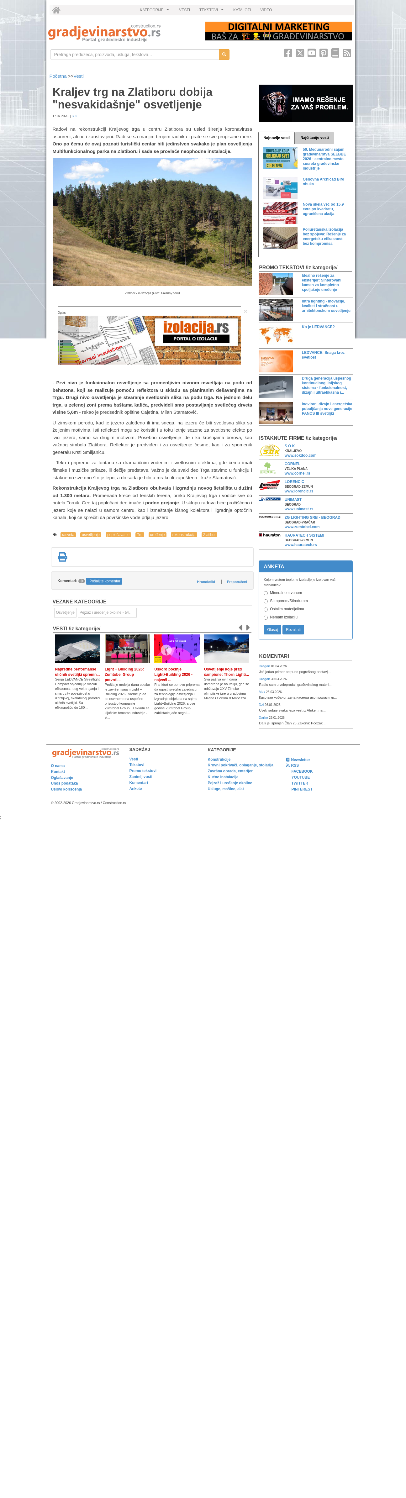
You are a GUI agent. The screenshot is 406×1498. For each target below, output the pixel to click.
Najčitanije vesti (314, 137)
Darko (264, 717)
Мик (262, 692)
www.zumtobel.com (302, 527)
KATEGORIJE (155, 11)
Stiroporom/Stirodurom (289, 601)
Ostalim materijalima (287, 609)
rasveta (68, 535)
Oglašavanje (62, 777)
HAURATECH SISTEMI (304, 535)
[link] (122, 33)
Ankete (135, 788)
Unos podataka (64, 783)
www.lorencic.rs (299, 491)
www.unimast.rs (299, 509)
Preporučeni (237, 582)
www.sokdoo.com (301, 455)
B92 (74, 116)
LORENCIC (294, 482)
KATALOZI (242, 10)
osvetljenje (91, 535)
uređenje (157, 535)
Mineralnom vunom (286, 593)
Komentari (274, 656)
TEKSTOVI (212, 11)
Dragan (265, 666)
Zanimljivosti (140, 777)
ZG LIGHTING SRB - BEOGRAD (312, 517)
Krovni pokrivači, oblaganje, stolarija (240, 765)
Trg (140, 535)
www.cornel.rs (297, 473)
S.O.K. (290, 446)
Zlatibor (209, 535)
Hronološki (206, 582)
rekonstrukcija (184, 535)
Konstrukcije (219, 759)
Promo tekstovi (143, 771)
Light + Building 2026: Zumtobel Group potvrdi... (124, 674)
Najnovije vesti (276, 138)
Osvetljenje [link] (65, 612)
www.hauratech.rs (301, 545)
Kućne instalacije (223, 777)
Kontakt (58, 772)
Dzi (262, 705)
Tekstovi (137, 765)
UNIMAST (293, 499)
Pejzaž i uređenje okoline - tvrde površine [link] (108, 612)
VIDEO (266, 10)
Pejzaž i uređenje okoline (230, 783)
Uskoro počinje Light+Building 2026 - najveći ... (173, 674)
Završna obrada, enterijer (230, 771)
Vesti (78, 76)
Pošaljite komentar (104, 581)
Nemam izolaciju (284, 617)
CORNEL (293, 464)
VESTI (184, 10)
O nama (58, 766)
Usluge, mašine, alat (226, 789)
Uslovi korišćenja (66, 789)
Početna (59, 76)
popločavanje (118, 535)
